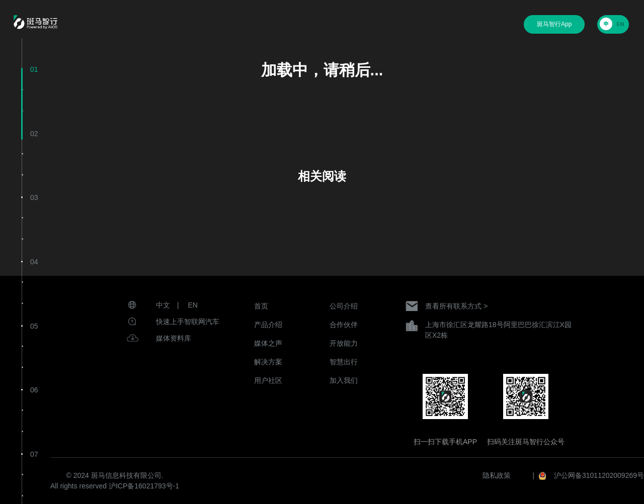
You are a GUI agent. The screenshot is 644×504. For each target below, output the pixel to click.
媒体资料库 (173, 338)
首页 (261, 306)
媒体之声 (268, 343)
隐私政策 (496, 475)
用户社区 (268, 380)
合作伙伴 (344, 325)
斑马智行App (554, 24)
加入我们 (344, 380)
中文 (163, 305)
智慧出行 (344, 362)
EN (193, 305)
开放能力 (344, 343)
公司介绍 (344, 306)
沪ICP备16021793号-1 (144, 486)
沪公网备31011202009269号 (599, 475)
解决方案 (268, 362)
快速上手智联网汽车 (187, 322)
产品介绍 (268, 325)
